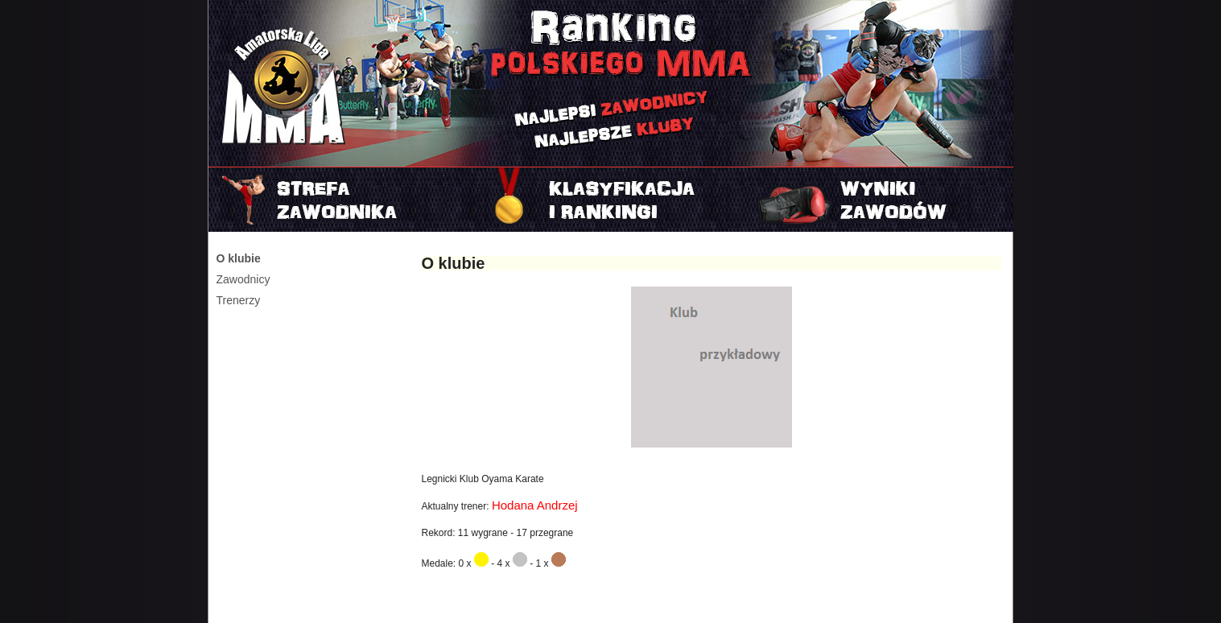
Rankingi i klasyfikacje (610, 199)
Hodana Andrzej (535, 505)
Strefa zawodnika (342, 199)
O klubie (239, 258)
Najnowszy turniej (879, 199)
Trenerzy (239, 300)
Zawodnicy (243, 279)
